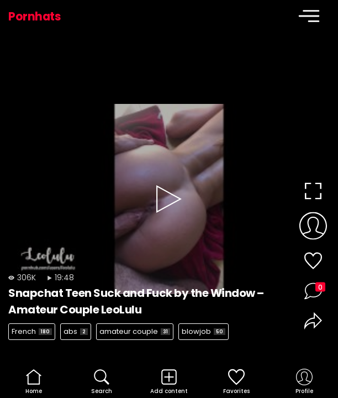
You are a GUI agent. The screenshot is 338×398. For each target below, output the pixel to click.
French (32, 331)
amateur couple (134, 331)
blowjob (203, 331)
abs (76, 331)
